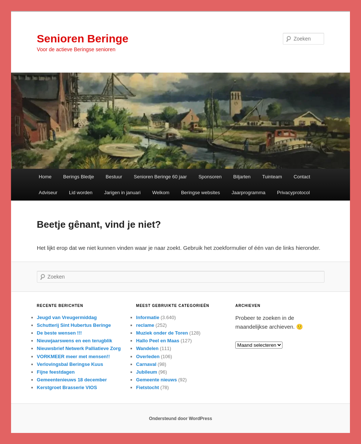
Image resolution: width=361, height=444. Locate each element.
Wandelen (147, 348)
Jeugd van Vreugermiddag (67, 317)
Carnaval (146, 364)
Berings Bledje (78, 176)
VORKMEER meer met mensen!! (73, 356)
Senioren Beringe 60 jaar (160, 176)
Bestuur (114, 176)
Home (45, 176)
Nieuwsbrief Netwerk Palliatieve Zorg (79, 348)
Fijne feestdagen (56, 372)
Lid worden (81, 192)
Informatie (147, 317)
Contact (302, 176)
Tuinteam (272, 176)
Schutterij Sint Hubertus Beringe (74, 325)
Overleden (148, 356)
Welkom (161, 192)
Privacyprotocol (293, 192)
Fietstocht (147, 387)
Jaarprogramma (248, 192)
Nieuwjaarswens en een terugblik (74, 340)
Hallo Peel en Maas (157, 340)
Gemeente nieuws (156, 379)
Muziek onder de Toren (162, 333)
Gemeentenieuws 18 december (72, 379)
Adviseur (48, 192)
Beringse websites (200, 192)
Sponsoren (210, 176)
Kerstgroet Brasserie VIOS (67, 387)
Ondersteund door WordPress (180, 418)
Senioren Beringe (82, 38)
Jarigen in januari (122, 192)
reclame (145, 325)
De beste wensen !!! (59, 333)
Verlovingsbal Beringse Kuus (70, 364)
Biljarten (242, 176)
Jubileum (146, 372)
